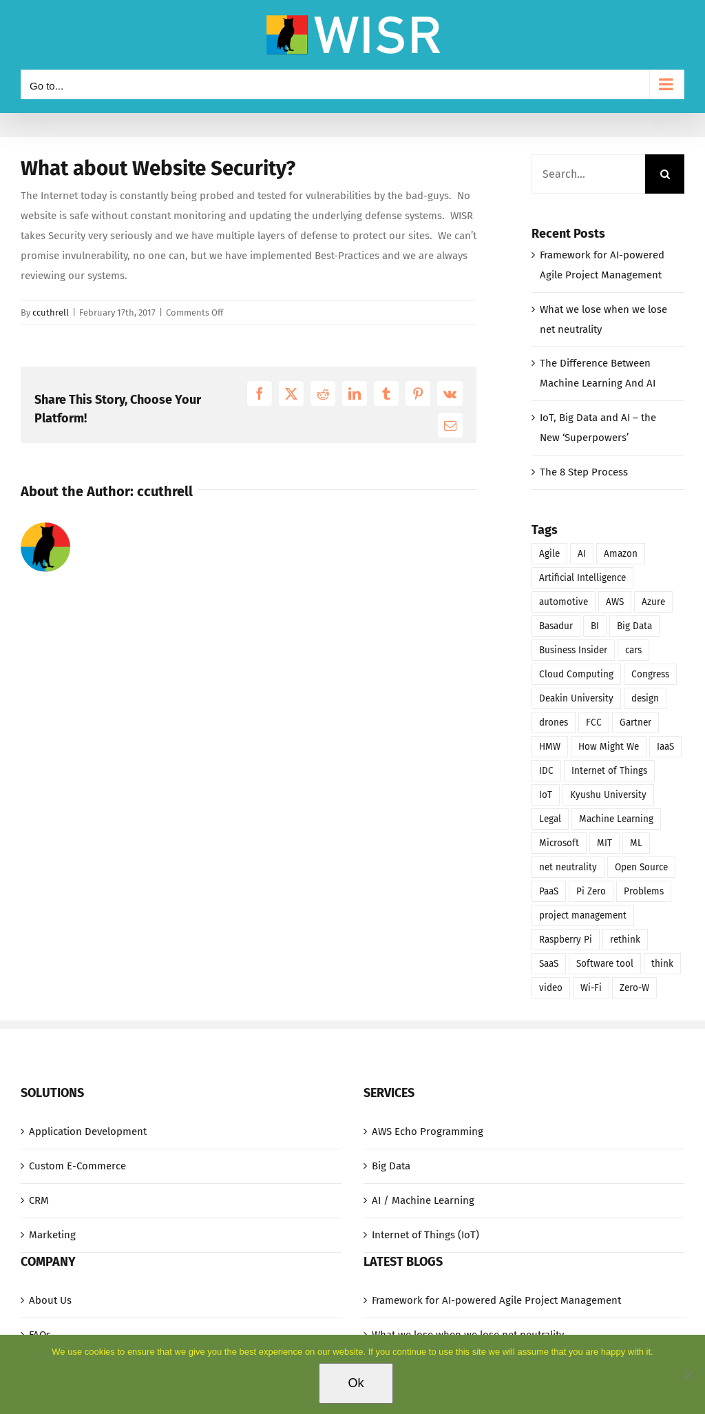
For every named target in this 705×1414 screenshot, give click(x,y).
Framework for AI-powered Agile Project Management (496, 1300)
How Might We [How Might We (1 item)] (608, 746)
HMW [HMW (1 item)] (549, 746)
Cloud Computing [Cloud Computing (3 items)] (576, 674)
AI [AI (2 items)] (582, 554)
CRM (39, 1200)
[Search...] (588, 174)
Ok (356, 1383)
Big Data (391, 1166)
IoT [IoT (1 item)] (545, 795)
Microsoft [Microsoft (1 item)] (559, 843)
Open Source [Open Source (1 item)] (641, 867)
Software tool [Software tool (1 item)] (604, 964)
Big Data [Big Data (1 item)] (634, 626)
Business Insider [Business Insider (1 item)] (573, 650)
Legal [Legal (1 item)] (550, 819)
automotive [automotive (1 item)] (563, 602)
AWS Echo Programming (427, 1131)
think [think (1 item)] (662, 964)
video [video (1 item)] (550, 988)
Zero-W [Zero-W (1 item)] (634, 988)
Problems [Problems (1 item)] (644, 891)
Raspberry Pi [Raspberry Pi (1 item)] (565, 939)
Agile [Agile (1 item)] (549, 554)
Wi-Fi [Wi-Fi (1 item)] (591, 988)
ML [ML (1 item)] (636, 843)
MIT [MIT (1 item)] (604, 843)
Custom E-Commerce (77, 1166)
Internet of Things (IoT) (425, 1235)
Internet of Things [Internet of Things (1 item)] (609, 771)
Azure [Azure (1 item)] (653, 602)
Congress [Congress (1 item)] (650, 674)
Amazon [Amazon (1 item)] (621, 554)
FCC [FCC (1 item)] (594, 722)
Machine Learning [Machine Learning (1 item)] (616, 819)
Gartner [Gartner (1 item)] (635, 722)
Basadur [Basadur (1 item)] (556, 626)
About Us (50, 1300)
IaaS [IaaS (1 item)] (665, 746)
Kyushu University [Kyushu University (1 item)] (608, 795)
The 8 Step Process (584, 472)
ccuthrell (50, 312)
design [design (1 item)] (645, 698)
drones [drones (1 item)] (553, 722)
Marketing (52, 1235)
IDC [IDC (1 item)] (546, 771)
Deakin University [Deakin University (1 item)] (576, 698)
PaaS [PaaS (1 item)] (548, 891)
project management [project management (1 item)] (583, 915)
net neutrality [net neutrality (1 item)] (568, 867)
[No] (688, 1375)
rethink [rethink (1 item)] (625, 939)
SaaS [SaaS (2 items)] (548, 964)
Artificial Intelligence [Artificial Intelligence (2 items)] (582, 578)
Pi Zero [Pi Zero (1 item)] (591, 891)
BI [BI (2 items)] (595, 626)
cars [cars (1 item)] (633, 650)
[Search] (664, 174)
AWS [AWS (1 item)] (615, 602)
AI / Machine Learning (423, 1200)
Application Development (88, 1131)
